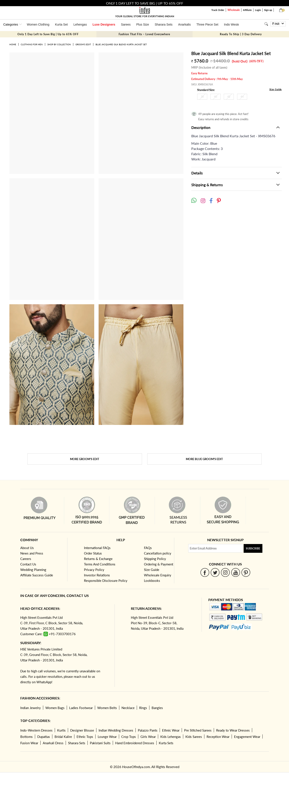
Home (12, 44)
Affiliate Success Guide (36, 575)
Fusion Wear (29, 743)
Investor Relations (97, 575)
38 (202, 96)
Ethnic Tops (85, 737)
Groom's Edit (83, 44)
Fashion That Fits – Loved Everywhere (144, 34)
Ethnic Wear (171, 730)
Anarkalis (184, 24)
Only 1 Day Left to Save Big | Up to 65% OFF (48, 34)
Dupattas (43, 737)
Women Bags (55, 708)
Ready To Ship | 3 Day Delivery (241, 34)
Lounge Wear (107, 737)
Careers (25, 559)
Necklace (128, 708)
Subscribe (253, 548)
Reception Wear (218, 737)
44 (242, 96)
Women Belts (107, 708)
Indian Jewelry (30, 708)
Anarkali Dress (53, 743)
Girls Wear (148, 737)
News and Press (31, 553)
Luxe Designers (103, 24)
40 (215, 96)
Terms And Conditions (99, 564)
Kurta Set (61, 24)
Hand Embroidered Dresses (134, 743)
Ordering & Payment (158, 564)
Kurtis (61, 730)
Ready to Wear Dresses (233, 730)
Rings (143, 708)
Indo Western (233, 24)
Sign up (268, 10)
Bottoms (26, 737)
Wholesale (233, 10)
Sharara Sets (164, 24)
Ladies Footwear (81, 708)
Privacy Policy (94, 570)
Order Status (93, 553)
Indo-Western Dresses (36, 730)
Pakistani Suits (100, 743)
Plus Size (142, 24)
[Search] (266, 24)
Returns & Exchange (98, 559)
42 (228, 96)
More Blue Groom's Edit (204, 459)
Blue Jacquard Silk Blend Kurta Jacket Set (121, 44)
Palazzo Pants (147, 730)
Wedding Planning (33, 570)
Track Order (217, 10)
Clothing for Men (32, 44)
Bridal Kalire (63, 737)
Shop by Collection (59, 44)
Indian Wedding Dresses (116, 730)
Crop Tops (128, 737)
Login (258, 10)
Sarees (125, 24)
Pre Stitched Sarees (198, 730)
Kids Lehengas (170, 737)
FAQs (148, 548)
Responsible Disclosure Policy (105, 580)
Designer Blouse (82, 730)
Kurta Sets (166, 743)
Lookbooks (152, 580)
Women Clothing (38, 24)
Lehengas (80, 24)
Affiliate (247, 10)
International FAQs (97, 548)
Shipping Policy (155, 559)
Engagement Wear (247, 737)
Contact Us (28, 564)
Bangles (157, 708)
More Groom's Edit (84, 459)
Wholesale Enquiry (157, 575)
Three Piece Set (207, 24)
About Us (27, 548)
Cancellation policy (157, 553)
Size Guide (275, 89)
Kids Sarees (193, 737)
